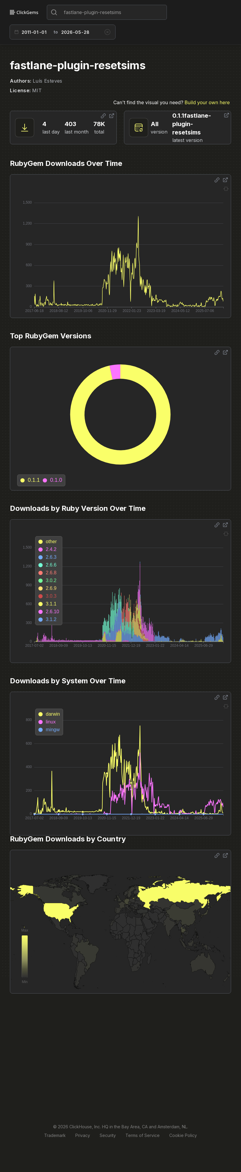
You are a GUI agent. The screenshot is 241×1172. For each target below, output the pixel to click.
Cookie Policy (183, 1135)
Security (108, 1135)
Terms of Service (142, 1135)
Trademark (55, 1135)
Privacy (82, 1135)
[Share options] (103, 116)
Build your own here (207, 102)
